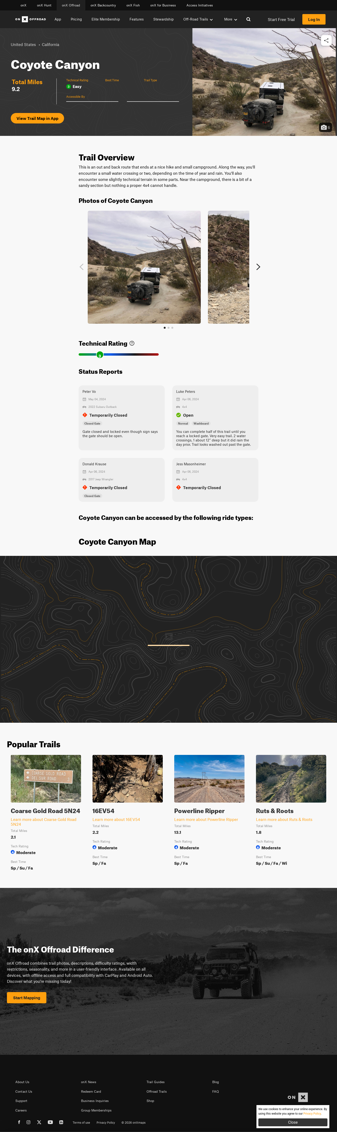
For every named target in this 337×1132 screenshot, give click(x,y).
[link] (132, 342)
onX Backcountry (103, 5)
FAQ (215, 1091)
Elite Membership (106, 19)
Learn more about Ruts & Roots (284, 819)
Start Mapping (26, 997)
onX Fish (133, 5)
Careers (21, 1110)
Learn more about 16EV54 (116, 819)
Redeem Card (91, 1091)
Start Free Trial (281, 19)
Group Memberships (96, 1110)
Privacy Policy (106, 1122)
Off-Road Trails (198, 19)
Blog (215, 1082)
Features (137, 19)
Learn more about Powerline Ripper (206, 819)
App (57, 19)
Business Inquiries (95, 1101)
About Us (22, 1082)
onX (24, 5)
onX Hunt (44, 5)
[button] (326, 40)
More (230, 19)
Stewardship (163, 19)
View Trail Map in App (37, 118)
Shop (150, 1101)
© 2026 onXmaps (133, 1122)
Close (293, 1122)
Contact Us (23, 1091)
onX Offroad (71, 5)
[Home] (30, 19)
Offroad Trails (157, 1091)
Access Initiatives (199, 5)
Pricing (76, 19)
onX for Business (163, 5)
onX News (88, 1082)
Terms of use (81, 1122)
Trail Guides (156, 1082)
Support (21, 1101)
